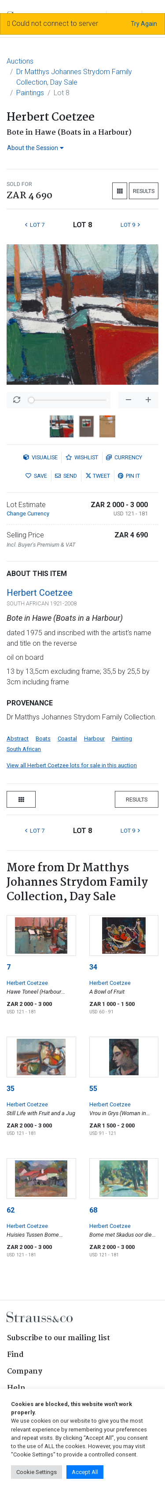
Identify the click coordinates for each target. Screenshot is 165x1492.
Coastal (67, 738)
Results (143, 191)
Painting (122, 738)
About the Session (35, 147)
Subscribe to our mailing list (58, 1338)
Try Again (144, 23)
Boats (43, 738)
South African (24, 749)
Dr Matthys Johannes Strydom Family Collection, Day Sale (74, 77)
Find (15, 1355)
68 (93, 1210)
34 (93, 967)
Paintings (30, 93)
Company (24, 1372)
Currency (124, 457)
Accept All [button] (85, 1472)
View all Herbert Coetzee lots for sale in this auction (72, 765)
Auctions (20, 61)
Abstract (18, 738)
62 (11, 1210)
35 (11, 1088)
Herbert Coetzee (40, 592)
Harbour (94, 738)
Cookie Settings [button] (36, 1472)
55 (93, 1088)
